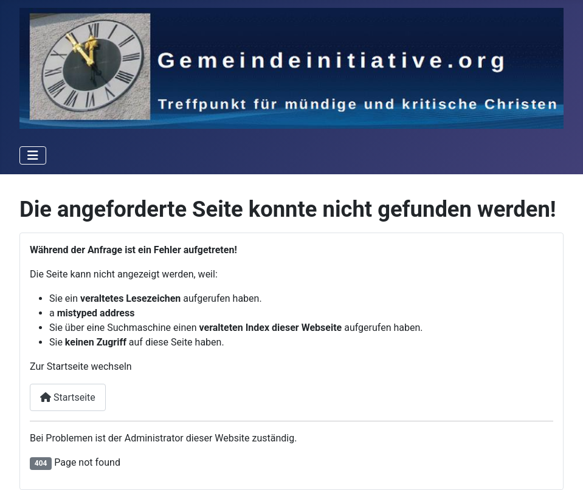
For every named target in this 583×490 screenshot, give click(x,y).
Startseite (67, 397)
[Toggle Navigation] (32, 155)
